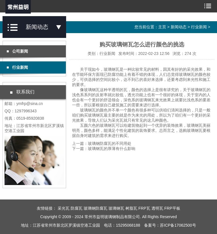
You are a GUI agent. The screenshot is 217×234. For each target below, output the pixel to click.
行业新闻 (199, 27)
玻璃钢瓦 (116, 208)
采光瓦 (64, 208)
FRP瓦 (144, 208)
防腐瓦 (77, 208)
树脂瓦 (131, 208)
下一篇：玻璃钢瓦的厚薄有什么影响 (103, 148)
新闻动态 (178, 27)
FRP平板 (172, 208)
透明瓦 (157, 208)
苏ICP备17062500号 (178, 225)
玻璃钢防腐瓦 (95, 208)
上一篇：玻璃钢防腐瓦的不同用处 (101, 143)
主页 (162, 27)
